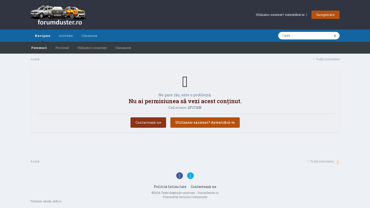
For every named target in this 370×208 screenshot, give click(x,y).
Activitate (66, 36)
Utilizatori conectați (92, 48)
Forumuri (39, 48)
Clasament (123, 48)
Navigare (42, 38)
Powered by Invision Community (185, 197)
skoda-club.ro (52, 201)
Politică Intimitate (170, 186)
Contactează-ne (148, 122)
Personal (62, 48)
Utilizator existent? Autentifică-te (281, 15)
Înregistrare (325, 15)
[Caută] (304, 35)
